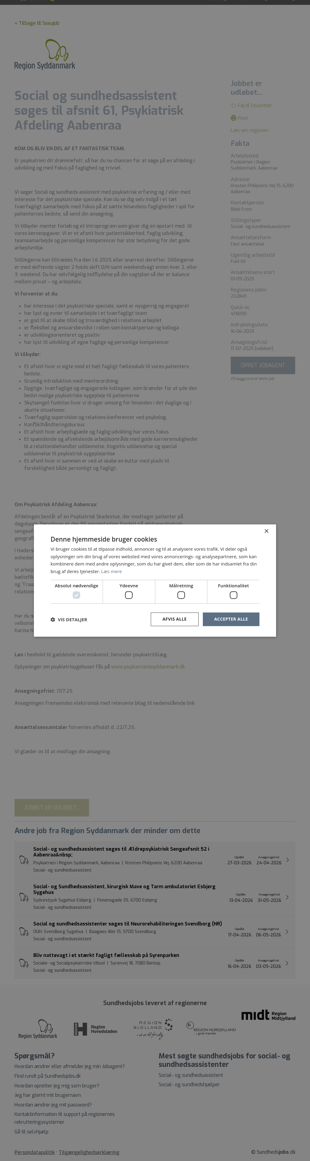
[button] (69, 619)
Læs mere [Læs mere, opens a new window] (111, 571)
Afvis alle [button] (175, 619)
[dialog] (155, 580)
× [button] (266, 531)
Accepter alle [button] (231, 619)
